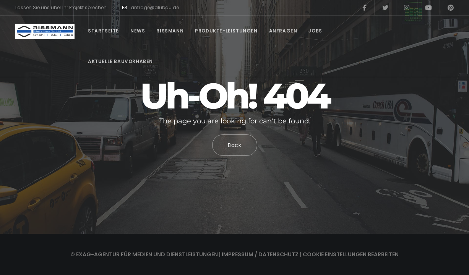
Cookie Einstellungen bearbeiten (351, 254)
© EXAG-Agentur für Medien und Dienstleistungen (144, 254)
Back (235, 145)
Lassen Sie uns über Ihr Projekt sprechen (61, 7)
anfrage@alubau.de (150, 7)
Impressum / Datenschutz (260, 254)
